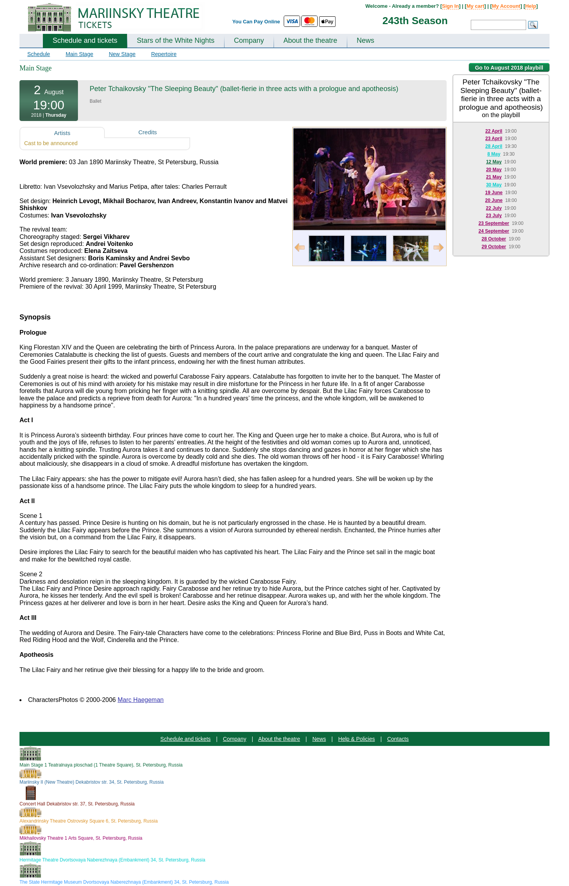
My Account (506, 6)
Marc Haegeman (141, 700)
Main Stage (79, 54)
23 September (494, 223)
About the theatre (310, 40)
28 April (493, 146)
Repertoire (164, 54)
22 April (493, 131)
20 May (494, 169)
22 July (494, 208)
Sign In (450, 6)
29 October (494, 246)
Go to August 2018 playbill (509, 68)
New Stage (122, 54)
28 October (494, 239)
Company (249, 40)
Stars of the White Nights (175, 40)
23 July (494, 215)
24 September (494, 231)
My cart (475, 6)
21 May (494, 177)
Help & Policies (356, 739)
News (365, 40)
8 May (493, 154)
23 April (493, 138)
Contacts (397, 739)
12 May (494, 162)
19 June (494, 192)
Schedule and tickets (85, 40)
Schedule (38, 54)
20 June (494, 200)
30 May (494, 185)
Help (530, 6)
